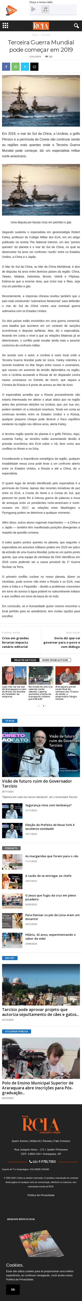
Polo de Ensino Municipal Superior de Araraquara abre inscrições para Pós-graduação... (37, 1087)
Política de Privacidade (40, 1195)
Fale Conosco (62, 1141)
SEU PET (10, 957)
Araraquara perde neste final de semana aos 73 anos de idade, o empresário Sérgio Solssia (67, 692)
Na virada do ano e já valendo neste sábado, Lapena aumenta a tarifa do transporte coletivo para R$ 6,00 (41, 692)
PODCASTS (11, 848)
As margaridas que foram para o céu (51, 856)
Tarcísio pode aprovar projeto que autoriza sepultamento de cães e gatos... (40, 1012)
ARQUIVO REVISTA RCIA (21, 1219)
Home (34, 34)
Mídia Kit (35, 1141)
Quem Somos (20, 1141)
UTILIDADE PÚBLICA (16, 1031)
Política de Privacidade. (20, 1279)
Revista (47, 1141)
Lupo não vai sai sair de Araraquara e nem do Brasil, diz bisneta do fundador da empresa (14, 691)
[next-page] (44, 706)
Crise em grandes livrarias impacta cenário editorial (15, 642)
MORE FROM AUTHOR (55, 660)
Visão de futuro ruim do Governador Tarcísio (37, 784)
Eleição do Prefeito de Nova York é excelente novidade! (49, 827)
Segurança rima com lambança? (48, 805)
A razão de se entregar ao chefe (48, 876)
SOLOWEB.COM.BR (39, 1169)
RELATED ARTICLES (25, 660)
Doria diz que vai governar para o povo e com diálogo (61, 642)
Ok (13, 1289)
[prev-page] (39, 706)
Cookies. (15, 1265)
